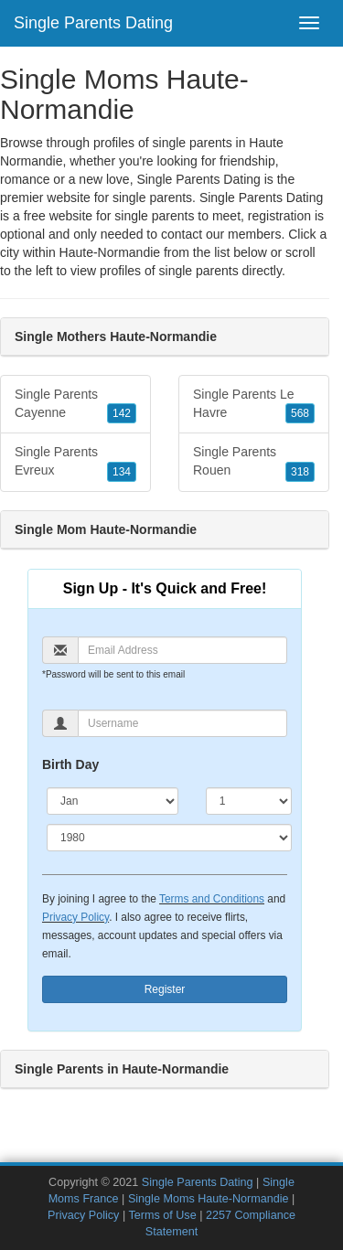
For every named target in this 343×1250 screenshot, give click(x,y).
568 (300, 413)
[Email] (182, 650)
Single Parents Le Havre (254, 405)
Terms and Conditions (211, 898)
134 (122, 471)
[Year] (169, 837)
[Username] (182, 723)
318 (300, 471)
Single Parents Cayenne (75, 405)
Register (165, 989)
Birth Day (70, 764)
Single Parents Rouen (254, 462)
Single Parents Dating (93, 23)
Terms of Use (162, 1215)
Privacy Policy (75, 917)
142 (122, 413)
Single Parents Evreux (75, 462)
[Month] (112, 801)
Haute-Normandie (110, 252)
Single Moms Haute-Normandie (208, 1198)
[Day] (249, 801)
